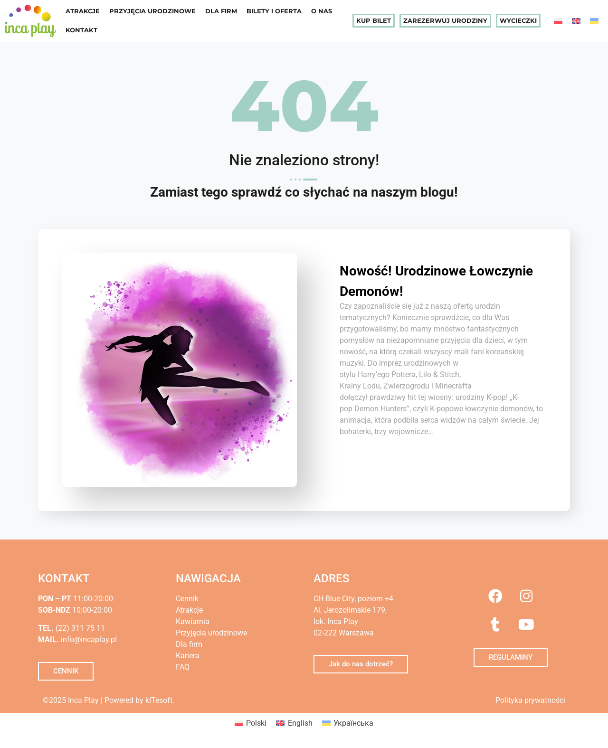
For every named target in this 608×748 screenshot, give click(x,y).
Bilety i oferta (274, 11)
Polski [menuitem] (256, 723)
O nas (321, 11)
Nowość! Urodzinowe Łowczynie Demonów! (422, 280)
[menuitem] (558, 20)
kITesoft (158, 700)
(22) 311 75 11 (79, 628)
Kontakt (81, 30)
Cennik (187, 598)
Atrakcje (83, 11)
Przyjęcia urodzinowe (152, 11)
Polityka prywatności (530, 700)
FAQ (183, 667)
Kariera (188, 655)
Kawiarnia (192, 621)
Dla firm (221, 11)
